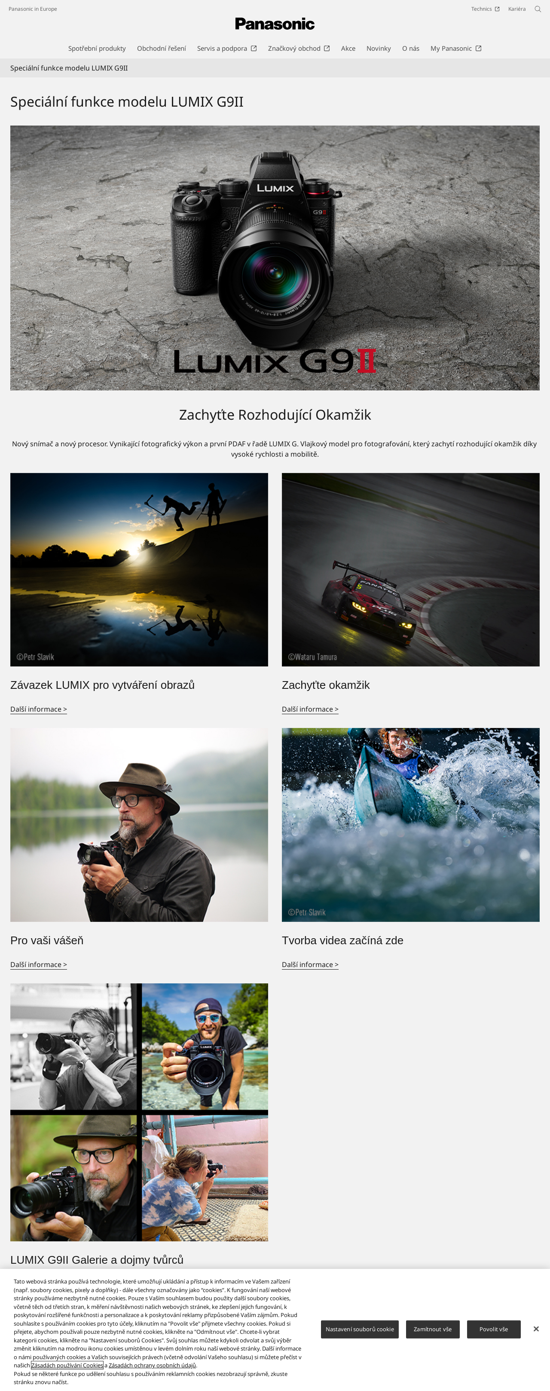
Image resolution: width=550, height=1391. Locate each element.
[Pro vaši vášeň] (139, 825)
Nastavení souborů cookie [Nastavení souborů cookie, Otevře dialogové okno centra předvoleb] (360, 1329)
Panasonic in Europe (33, 8)
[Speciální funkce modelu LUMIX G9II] (275, 258)
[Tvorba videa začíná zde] (411, 825)
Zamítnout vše (433, 1329)
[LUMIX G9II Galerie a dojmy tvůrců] (139, 1112)
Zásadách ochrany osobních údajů (152, 1365)
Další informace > (38, 709)
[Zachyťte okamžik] (411, 570)
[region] (275, 1330)
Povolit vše (494, 1329)
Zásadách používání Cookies (67, 1365)
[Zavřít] (536, 1329)
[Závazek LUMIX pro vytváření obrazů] (139, 570)
